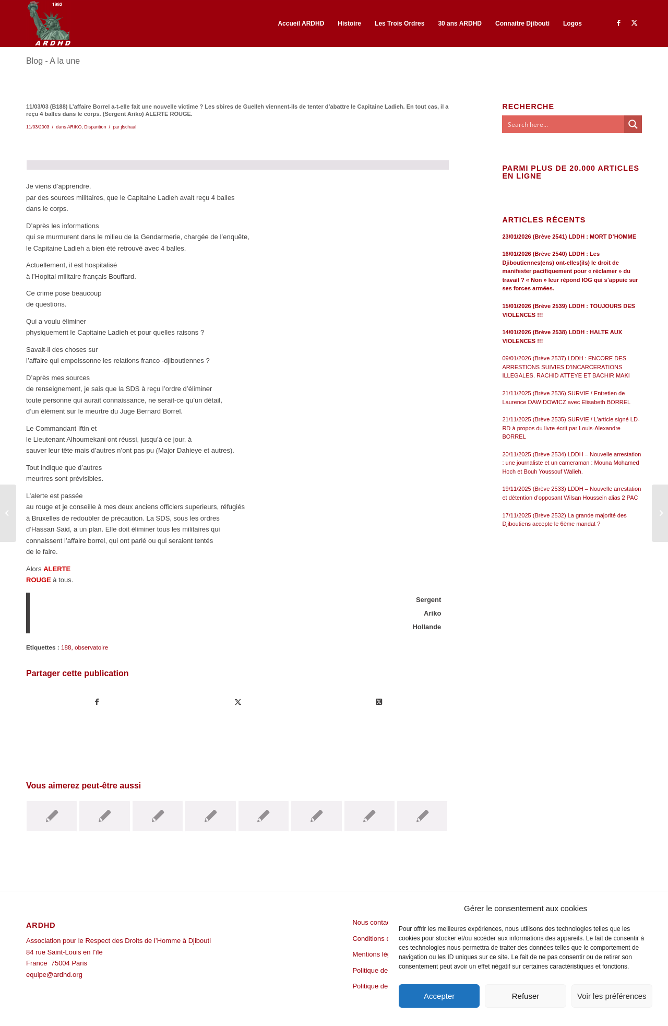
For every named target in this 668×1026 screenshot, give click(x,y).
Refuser (526, 996)
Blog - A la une (53, 60)
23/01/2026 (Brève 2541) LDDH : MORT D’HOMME (569, 236)
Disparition (95, 126)
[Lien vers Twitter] (634, 23)
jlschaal (128, 126)
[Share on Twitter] (379, 702)
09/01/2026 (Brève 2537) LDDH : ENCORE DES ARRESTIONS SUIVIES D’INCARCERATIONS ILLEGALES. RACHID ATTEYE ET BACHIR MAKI (566, 367)
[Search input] (563, 124)
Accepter (439, 996)
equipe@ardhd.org (54, 974)
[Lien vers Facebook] (618, 23)
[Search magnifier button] (633, 124)
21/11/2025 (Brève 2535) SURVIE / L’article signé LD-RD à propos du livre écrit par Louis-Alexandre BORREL (570, 428)
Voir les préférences (612, 996)
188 (66, 647)
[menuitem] (301, 23)
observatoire (91, 647)
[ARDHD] (48, 23)
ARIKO (74, 126)
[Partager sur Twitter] (238, 702)
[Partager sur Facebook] (97, 702)
